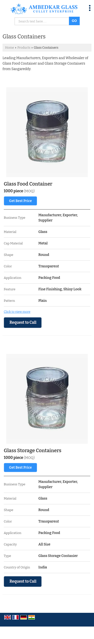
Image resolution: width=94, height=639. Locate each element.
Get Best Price (20, 201)
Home (9, 47)
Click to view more (17, 312)
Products (23, 47)
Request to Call (23, 322)
